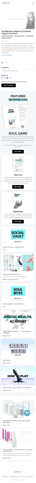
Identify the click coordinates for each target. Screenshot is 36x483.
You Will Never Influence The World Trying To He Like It (16, 32)
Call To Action (8, 85)
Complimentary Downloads (17, 476)
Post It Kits (30, 476)
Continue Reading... (7, 55)
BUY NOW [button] (18, 151)
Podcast (5, 476)
